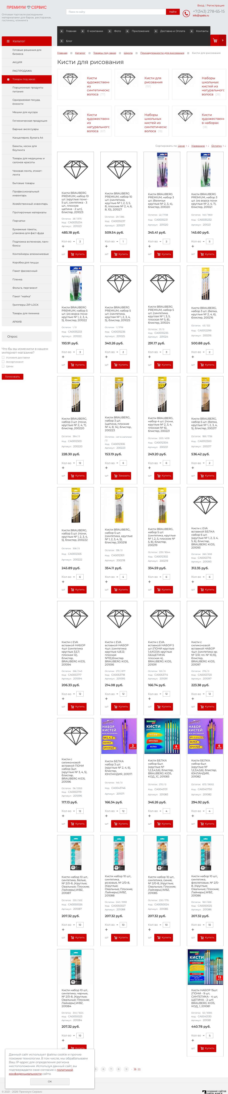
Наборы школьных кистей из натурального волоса (213, 76)
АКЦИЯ (17, 52)
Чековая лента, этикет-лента (27, 162)
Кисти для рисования (153, 70)
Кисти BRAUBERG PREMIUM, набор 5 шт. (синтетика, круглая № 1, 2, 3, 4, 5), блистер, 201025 (118, 304)
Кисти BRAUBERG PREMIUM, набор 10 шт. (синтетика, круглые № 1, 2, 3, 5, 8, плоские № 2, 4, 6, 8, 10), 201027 (118, 191)
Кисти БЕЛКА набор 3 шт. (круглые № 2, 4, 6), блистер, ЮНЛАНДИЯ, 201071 (118, 758)
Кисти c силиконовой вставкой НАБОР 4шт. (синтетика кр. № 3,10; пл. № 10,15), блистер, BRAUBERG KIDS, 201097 (204, 643)
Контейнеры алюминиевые (30, 244)
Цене (181, 136)
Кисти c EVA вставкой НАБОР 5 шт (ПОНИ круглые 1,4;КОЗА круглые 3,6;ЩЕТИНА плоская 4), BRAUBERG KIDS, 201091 (161, 643)
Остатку (216, 136)
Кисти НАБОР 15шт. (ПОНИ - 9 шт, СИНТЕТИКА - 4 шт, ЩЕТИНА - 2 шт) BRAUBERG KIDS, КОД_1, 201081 (204, 988)
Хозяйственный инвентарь (30, 194)
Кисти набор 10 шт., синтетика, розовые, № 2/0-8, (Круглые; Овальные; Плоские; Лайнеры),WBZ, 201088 (119, 876)
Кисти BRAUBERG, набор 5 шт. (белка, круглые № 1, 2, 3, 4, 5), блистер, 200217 (204, 413)
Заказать (124, 465)
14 (135, 1059)
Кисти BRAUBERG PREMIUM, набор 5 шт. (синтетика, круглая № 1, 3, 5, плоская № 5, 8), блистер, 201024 (161, 305)
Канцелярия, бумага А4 (27, 127)
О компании (89, 31)
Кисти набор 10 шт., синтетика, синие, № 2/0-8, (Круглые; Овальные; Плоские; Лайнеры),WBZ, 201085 (162, 875)
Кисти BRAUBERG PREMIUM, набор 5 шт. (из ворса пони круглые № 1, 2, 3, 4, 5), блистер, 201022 (75, 304)
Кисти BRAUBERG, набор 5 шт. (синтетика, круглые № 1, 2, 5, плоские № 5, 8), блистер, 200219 (162, 527)
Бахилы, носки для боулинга (24, 138)
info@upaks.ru (201, 15)
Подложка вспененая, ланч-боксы (30, 233)
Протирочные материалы (29, 202)
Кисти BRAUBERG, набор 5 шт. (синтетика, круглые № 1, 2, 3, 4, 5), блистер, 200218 (119, 526)
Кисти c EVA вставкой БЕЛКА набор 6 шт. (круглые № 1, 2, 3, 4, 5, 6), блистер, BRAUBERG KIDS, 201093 (204, 528)
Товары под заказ (23, 69)
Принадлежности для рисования (162, 43)
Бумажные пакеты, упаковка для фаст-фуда (28, 221)
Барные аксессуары (25, 119)
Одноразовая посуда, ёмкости (26, 92)
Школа (128, 43)
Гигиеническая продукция (29, 111)
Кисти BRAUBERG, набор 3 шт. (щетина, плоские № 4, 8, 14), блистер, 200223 (118, 414)
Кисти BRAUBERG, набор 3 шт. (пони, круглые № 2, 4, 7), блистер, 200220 (74, 413)
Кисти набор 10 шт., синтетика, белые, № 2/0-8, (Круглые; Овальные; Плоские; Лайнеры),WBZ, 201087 (75, 875)
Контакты (185, 31)
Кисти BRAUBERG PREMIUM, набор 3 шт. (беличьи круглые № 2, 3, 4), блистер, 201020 (161, 191)
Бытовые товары (23, 173)
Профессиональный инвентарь (25, 183)
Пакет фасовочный (24, 261)
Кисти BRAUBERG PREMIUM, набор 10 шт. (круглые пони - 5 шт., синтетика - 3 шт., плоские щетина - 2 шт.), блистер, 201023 (75, 193)
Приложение (131, 31)
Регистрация (215, 5)
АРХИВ (17, 311)
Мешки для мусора (25, 102)
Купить (80, 244)
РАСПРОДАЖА (22, 61)
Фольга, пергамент (24, 278)
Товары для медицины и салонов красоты (28, 150)
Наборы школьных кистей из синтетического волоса (157, 113)
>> (139, 1059)
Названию (198, 136)
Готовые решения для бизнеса (26, 42)
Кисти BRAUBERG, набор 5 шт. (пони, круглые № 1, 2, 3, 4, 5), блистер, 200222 (75, 525)
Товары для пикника (25, 303)
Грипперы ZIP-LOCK (25, 295)
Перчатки (18, 211)
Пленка (17, 269)
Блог (202, 31)
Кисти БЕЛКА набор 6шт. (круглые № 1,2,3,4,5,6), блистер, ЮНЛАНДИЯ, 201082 (204, 758)
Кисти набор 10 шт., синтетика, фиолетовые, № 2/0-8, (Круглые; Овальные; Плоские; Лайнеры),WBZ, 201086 (205, 876)
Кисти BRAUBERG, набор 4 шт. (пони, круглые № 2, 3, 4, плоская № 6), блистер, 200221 (160, 415)
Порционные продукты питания (27, 79)
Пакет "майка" (21, 286)
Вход (200, 5)
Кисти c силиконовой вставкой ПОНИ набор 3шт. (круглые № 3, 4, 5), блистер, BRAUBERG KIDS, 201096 (74, 761)
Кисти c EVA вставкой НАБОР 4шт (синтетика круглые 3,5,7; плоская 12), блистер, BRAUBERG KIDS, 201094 (73, 643)
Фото (108, 31)
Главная (69, 31)
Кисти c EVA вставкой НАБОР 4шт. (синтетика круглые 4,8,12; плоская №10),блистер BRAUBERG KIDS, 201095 (117, 643)
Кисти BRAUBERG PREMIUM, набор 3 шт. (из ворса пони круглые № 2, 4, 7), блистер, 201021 (204, 191)
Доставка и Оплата (159, 31)
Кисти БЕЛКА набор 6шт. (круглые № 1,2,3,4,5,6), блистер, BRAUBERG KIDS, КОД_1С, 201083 (160, 758)
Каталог (80, 43)
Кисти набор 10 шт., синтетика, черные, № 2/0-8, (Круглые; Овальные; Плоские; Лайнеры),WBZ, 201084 (75, 988)
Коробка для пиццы (25, 252)
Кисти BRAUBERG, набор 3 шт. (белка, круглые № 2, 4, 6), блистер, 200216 (204, 303)
